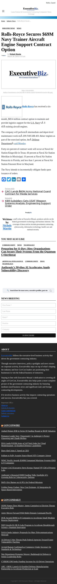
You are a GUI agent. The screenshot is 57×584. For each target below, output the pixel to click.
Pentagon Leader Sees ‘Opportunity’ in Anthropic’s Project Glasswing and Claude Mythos (25, 437)
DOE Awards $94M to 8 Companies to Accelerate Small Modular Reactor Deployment (28, 519)
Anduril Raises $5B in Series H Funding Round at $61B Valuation (28, 431)
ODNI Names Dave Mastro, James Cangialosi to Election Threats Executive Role (28, 507)
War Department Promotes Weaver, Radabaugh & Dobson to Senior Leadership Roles (26, 555)
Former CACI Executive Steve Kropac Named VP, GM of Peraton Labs (28, 469)
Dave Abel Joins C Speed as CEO (15, 451)
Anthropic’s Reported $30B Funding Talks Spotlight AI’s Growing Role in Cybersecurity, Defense (24, 476)
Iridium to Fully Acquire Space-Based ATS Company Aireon (26, 455)
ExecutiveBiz (6, 355)
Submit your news (7, 413)
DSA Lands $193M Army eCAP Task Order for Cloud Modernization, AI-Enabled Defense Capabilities (23, 444)
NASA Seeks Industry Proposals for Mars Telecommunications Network (27, 533)
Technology (29, 245)
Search (50, 291)
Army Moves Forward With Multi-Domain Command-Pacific (26, 513)
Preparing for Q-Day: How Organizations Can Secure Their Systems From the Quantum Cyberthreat (28, 251)
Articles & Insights (8, 408)
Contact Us (5, 416)
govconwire (12, 425)
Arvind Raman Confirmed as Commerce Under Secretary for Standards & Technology (26, 548)
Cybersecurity (8, 245)
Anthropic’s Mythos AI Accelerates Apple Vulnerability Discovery (25, 269)
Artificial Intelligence (12, 261)
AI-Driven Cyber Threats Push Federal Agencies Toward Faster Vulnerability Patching (27, 541)
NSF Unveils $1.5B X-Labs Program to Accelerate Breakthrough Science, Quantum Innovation (27, 526)
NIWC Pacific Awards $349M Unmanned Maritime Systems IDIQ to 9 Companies (28, 461)
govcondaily (12, 500)
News (19, 245)
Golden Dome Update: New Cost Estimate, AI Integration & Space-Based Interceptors (26, 488)
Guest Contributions (8, 411)
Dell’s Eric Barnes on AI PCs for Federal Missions (22, 482)
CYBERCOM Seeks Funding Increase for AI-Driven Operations (27, 561)
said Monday (20, 143)
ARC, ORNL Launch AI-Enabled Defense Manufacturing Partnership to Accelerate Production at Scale (24, 567)
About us (4, 405)
